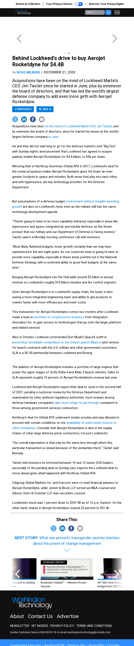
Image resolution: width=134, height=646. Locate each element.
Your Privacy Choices (64, 4)
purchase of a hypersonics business (59, 302)
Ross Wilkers (28, 57)
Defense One (76, 630)
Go (108, 12)
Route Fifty (96, 630)
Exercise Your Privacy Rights (106, 4)
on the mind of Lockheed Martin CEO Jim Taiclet (78, 111)
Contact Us (40, 601)
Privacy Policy (62, 611)
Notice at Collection (28, 4)
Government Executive (25, 630)
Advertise (68, 601)
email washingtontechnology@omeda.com (85, 617)
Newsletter (19, 611)
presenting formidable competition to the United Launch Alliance (56, 327)
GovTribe (113, 630)
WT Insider (39, 611)
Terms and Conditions (94, 611)
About (17, 601)
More (17, 634)
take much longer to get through (76, 387)
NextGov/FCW (54, 630)
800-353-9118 (48, 617)
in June (53, 122)
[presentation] (17, 558)
